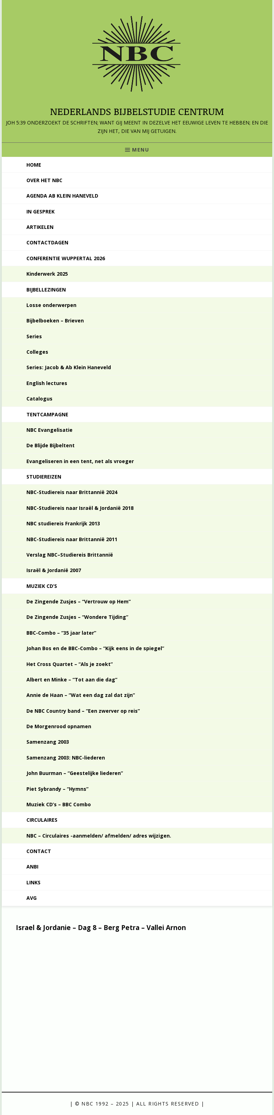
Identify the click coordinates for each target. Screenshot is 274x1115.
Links (33, 882)
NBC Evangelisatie (49, 430)
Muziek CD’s (41, 586)
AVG (31, 898)
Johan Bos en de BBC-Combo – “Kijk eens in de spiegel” (95, 648)
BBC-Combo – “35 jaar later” (61, 632)
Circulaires (41, 819)
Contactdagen (47, 242)
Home (33, 164)
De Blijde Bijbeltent (50, 445)
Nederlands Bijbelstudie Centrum (137, 111)
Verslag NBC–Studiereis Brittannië (69, 554)
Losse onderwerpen (51, 305)
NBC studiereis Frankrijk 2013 (63, 523)
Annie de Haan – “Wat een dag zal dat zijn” (80, 695)
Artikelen (40, 227)
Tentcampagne (47, 414)
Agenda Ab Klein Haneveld (62, 195)
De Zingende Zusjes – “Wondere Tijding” (77, 617)
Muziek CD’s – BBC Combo (58, 804)
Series (34, 336)
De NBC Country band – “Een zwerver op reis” (83, 710)
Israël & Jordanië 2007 (53, 570)
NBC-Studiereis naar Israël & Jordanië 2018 (79, 508)
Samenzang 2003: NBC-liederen (65, 757)
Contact (38, 851)
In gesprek (40, 211)
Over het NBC (44, 180)
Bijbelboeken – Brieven (55, 320)
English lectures (46, 383)
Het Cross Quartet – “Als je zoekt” (69, 664)
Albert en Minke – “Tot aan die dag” (71, 679)
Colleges (37, 351)
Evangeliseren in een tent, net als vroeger (80, 461)
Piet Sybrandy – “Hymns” (57, 789)
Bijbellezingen (46, 289)
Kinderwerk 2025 (47, 273)
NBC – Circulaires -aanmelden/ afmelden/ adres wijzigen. (98, 835)
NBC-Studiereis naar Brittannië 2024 (71, 492)
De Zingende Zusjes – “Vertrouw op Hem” (78, 601)
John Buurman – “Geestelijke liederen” (74, 773)
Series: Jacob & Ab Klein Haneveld (68, 367)
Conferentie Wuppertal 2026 (65, 258)
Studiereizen (43, 476)
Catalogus (39, 398)
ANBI (32, 866)
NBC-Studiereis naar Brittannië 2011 (71, 539)
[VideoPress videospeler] (128, 1003)
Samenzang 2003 (47, 741)
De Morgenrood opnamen (58, 726)
